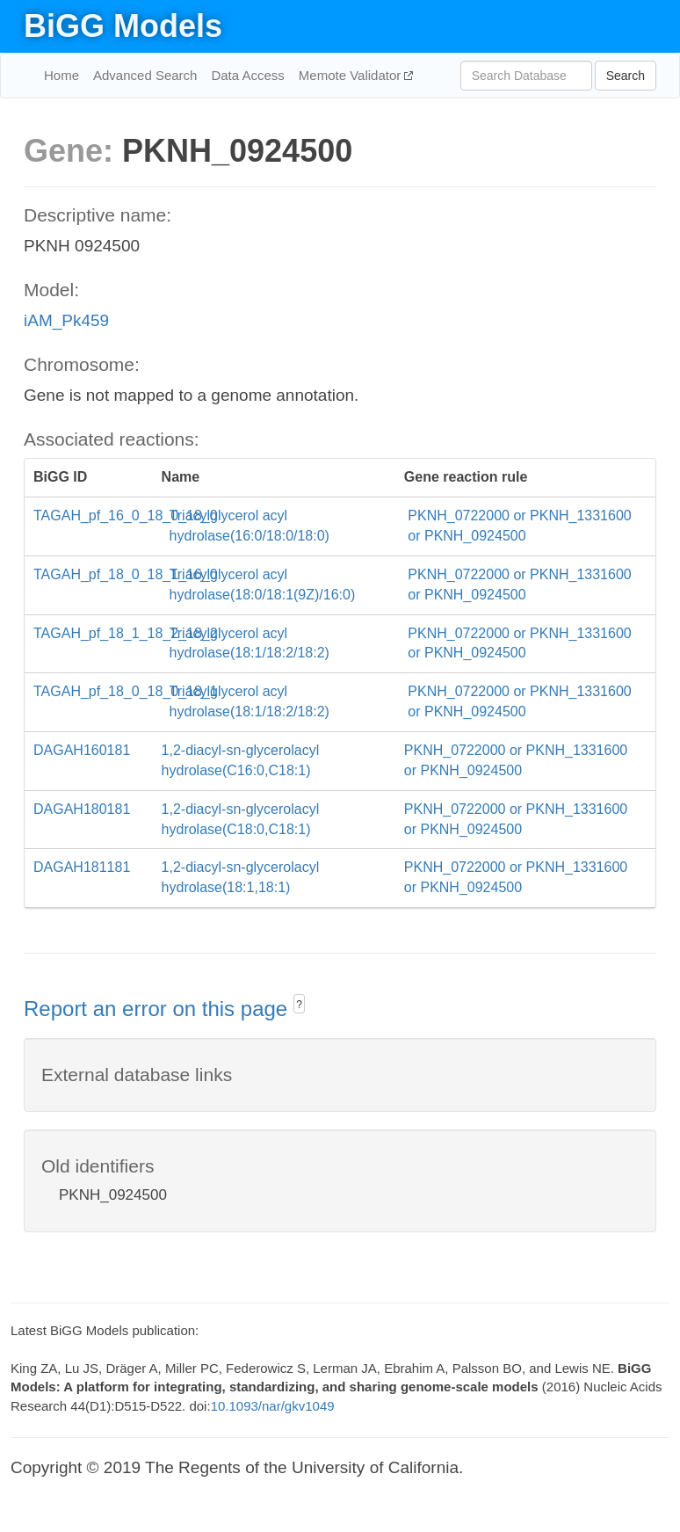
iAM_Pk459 (66, 320)
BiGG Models (123, 26)
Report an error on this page (158, 1008)
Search (625, 76)
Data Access (247, 75)
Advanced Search (145, 75)
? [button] (299, 1004)
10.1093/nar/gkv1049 (273, 1405)
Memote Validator (352, 75)
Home (61, 75)
